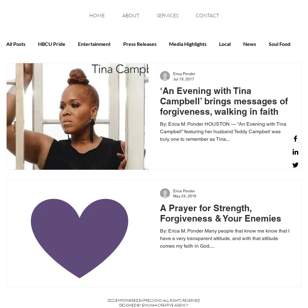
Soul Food (279, 44)
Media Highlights (187, 44)
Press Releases (140, 44)
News (249, 44)
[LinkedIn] (295, 152)
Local (225, 44)
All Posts (15, 44)
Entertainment (94, 44)
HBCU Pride (51, 44)
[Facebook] (295, 139)
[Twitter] (295, 165)
